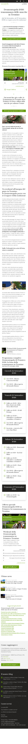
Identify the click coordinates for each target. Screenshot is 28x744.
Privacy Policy (4, 719)
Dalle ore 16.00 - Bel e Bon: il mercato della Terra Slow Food (13, 405)
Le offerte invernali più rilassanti (8, 712)
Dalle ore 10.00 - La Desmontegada (12, 496)
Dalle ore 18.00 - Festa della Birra (13, 477)
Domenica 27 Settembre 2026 (8, 631)
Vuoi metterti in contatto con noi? (9, 709)
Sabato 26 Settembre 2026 (7, 630)
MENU (24, 4)
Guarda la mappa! (10, 664)
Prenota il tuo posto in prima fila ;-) (9, 612)
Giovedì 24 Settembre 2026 (7, 626)
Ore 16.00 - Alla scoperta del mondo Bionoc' (14, 423)
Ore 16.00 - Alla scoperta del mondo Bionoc (14, 385)
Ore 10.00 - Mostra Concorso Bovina (12, 379)
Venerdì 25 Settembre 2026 (7, 628)
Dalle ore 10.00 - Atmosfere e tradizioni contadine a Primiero (14, 417)
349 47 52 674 (6, 658)
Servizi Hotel (4, 716)
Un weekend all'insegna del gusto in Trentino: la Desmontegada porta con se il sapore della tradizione (11, 620)
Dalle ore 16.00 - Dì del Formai (14, 411)
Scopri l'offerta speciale (14, 38)
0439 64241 (5, 656)
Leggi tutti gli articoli (14, 606)
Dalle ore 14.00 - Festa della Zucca (13, 466)
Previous (4, 285)
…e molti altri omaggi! (19, 86)
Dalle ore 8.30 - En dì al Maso (14, 453)
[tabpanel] (14, 80)
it (26, 1)
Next (24, 285)
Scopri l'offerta (10, 89)
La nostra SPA (4, 707)
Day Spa (3, 715)
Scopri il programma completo (14, 110)
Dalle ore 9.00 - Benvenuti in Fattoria (15, 448)
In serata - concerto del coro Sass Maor (14, 429)
